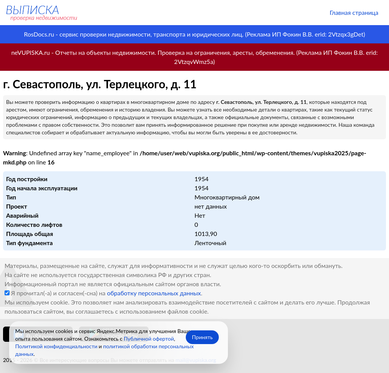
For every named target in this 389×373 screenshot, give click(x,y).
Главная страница (354, 12)
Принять (202, 337)
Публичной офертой (149, 338)
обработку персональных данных (154, 292)
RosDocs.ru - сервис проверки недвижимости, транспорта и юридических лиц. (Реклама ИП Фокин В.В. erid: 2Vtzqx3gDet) (194, 34)
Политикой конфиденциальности (56, 346)
